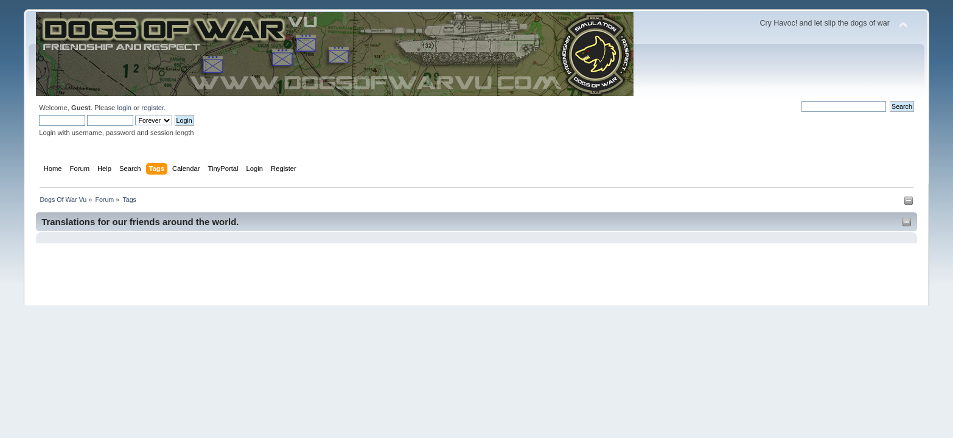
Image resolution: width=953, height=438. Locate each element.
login (124, 107)
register (152, 107)
